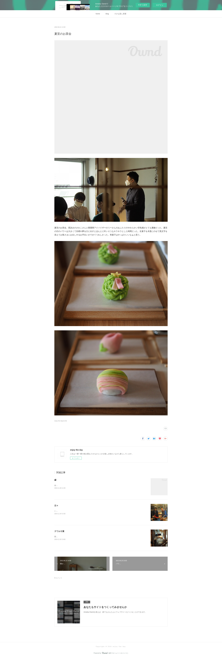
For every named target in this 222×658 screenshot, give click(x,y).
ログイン (159, 5)
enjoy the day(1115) (60, 421)
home (98, 14)
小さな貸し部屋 (120, 14)
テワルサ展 (59, 531)
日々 (56, 505)
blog (107, 14)
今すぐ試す (142, 5)
